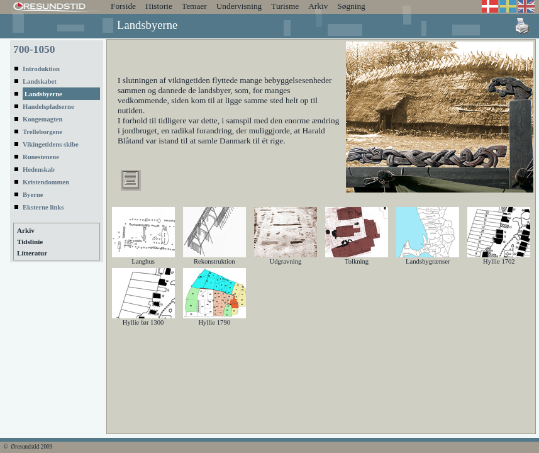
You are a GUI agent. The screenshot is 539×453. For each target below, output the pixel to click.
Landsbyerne (43, 94)
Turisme (285, 6)
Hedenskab (39, 169)
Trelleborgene (42, 131)
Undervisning (239, 6)
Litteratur (32, 253)
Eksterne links (43, 207)
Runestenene (41, 157)
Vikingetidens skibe (51, 144)
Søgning (351, 6)
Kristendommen (46, 182)
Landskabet (40, 81)
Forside (123, 6)
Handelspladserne (48, 106)
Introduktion (41, 68)
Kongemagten (42, 119)
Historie (158, 6)
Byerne (33, 194)
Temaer (194, 6)
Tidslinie (30, 241)
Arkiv (318, 6)
